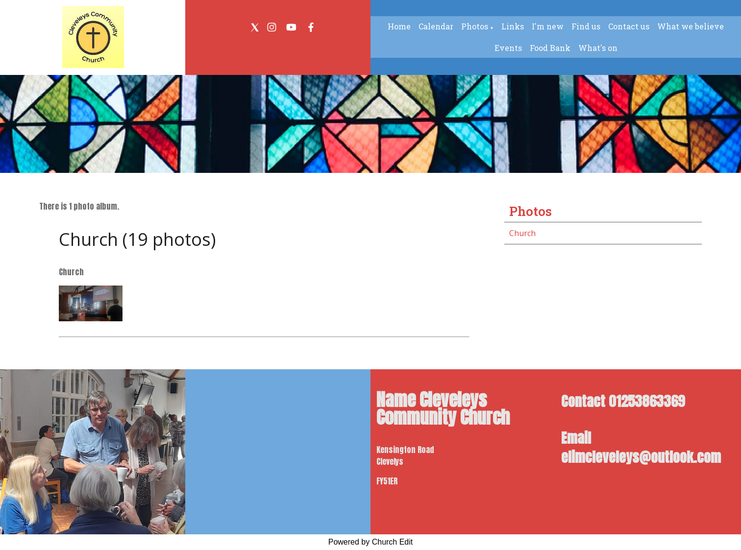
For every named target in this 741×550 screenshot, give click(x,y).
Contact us (628, 26)
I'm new (548, 26)
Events (508, 48)
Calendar (436, 26)
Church (522, 233)
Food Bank (550, 48)
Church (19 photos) (137, 239)
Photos (474, 26)
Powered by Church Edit (370, 542)
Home (399, 26)
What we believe (690, 26)
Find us (585, 26)
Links (512, 26)
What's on (598, 48)
